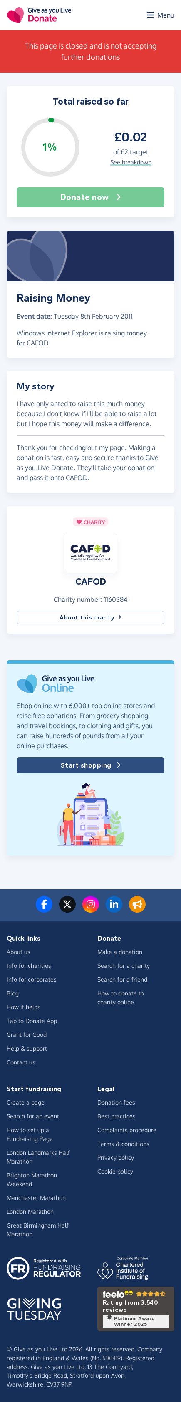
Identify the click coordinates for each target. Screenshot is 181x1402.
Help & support (27, 1048)
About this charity (90, 617)
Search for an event (33, 1116)
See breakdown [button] (130, 162)
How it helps (23, 1007)
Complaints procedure (126, 1129)
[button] (90, 552)
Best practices (116, 1116)
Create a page (26, 1102)
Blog (13, 993)
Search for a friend (122, 979)
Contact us (21, 1062)
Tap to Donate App (32, 1020)
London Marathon (30, 1211)
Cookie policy (115, 1171)
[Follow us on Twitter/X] (67, 909)
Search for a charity (123, 965)
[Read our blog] (137, 909)
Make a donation (119, 951)
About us (18, 951)
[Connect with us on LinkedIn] (114, 909)
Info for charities (29, 965)
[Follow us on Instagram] (90, 909)
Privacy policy (115, 1157)
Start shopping (91, 765)
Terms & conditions (123, 1143)
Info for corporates (32, 979)
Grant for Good (27, 1034)
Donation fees (116, 1102)
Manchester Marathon (36, 1197)
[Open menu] (159, 15)
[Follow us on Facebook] (44, 909)
